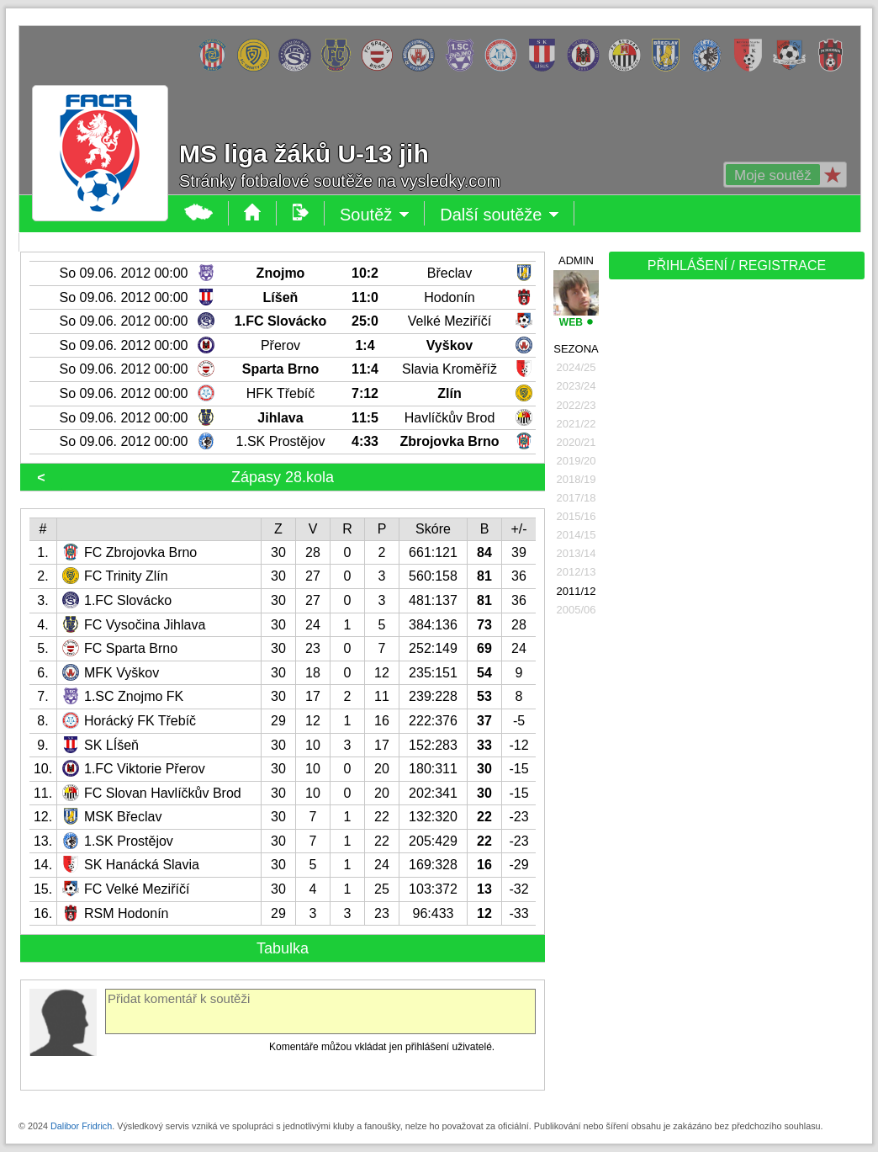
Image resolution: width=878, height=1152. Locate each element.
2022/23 (576, 405)
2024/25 (576, 367)
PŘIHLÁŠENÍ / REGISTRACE (737, 265)
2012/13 (576, 571)
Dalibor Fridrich (81, 1126)
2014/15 (576, 534)
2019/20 (576, 460)
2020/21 (576, 442)
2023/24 (576, 386)
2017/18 (576, 497)
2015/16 (576, 516)
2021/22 (576, 423)
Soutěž (375, 215)
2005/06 (576, 609)
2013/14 (576, 553)
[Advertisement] (675, 548)
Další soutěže (499, 215)
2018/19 (576, 479)
